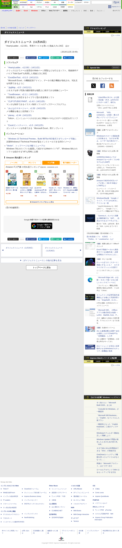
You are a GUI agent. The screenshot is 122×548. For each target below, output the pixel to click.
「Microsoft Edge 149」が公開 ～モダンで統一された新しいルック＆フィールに (108, 279)
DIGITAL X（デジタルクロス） (34, 504)
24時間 (98, 32)
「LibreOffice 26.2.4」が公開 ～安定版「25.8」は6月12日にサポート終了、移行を (108, 99)
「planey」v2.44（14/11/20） (19, 115)
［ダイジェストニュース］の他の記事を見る (42, 260)
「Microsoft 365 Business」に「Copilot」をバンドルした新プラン (108, 417)
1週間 (107, 32)
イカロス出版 (75, 486)
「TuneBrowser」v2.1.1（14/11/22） (22, 94)
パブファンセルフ (101, 503)
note (57, 57)
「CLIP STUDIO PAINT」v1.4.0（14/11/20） (26, 101)
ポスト (15, 57)
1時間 (89, 32)
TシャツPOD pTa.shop (103, 510)
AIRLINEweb (77, 489)
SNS (85, 11)
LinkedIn (70, 57)
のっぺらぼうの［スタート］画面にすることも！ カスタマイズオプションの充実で (108, 264)
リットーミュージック (59, 489)
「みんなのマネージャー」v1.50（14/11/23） (26, 108)
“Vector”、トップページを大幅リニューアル (25, 146)
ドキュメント (75, 11)
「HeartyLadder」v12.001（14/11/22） (23, 67)
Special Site (95, 68)
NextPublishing (29, 517)
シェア (33, 57)
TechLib (76, 521)
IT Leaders (6, 500)
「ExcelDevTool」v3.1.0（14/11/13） (23, 77)
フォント (100, 11)
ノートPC (13, 163)
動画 (91, 11)
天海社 (97, 489)
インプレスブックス (31, 514)
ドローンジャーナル (10, 504)
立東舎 (54, 500)
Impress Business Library (32, 496)
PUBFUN (96, 500)
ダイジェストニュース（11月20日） (20, 248)
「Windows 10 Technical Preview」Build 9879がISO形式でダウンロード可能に (41, 139)
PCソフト (32, 163)
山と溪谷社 (53, 504)
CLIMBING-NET (57, 511)
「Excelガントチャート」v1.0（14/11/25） (25, 125)
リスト (22, 57)
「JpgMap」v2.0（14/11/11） (19, 87)
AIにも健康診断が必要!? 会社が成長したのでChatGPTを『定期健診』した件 (108, 333)
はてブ (45, 57)
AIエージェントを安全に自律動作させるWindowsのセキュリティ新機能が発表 (108, 348)
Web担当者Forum (9, 492)
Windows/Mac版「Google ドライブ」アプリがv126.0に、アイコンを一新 (108, 200)
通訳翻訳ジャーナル (80, 496)
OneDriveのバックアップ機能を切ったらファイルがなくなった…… (108, 457)
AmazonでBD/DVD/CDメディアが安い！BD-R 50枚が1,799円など (107, 183)
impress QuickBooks (102, 496)
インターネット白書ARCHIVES (13, 522)
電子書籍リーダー (70, 163)
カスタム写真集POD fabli (104, 514)
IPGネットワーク (98, 507)
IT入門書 (51, 163)
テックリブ (74, 518)
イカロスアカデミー (80, 504)
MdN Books (77, 511)
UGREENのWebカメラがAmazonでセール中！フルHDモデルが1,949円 (108, 159)
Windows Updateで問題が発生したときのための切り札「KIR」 (108, 441)
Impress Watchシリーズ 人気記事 (103, 358)
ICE (94, 486)
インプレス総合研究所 (10, 496)
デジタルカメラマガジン (11, 514)
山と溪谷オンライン (58, 507)
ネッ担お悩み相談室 (10, 507)
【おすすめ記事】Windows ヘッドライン (105, 397)
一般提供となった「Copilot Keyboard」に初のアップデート (107, 426)
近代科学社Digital (57, 517)
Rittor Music (53, 486)
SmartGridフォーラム (31, 489)
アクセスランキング (98, 28)
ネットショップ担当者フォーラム (35, 492)
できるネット (7, 518)
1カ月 (117, 32)
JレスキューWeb (79, 500)
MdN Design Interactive (81, 514)
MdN (72, 507)
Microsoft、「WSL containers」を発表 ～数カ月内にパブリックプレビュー (108, 114)
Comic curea (99, 492)
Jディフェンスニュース (81, 492)
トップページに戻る (42, 267)
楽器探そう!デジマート (59, 492)
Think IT (5, 489)
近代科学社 (53, 514)
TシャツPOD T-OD (58, 496)
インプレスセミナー (31, 500)
